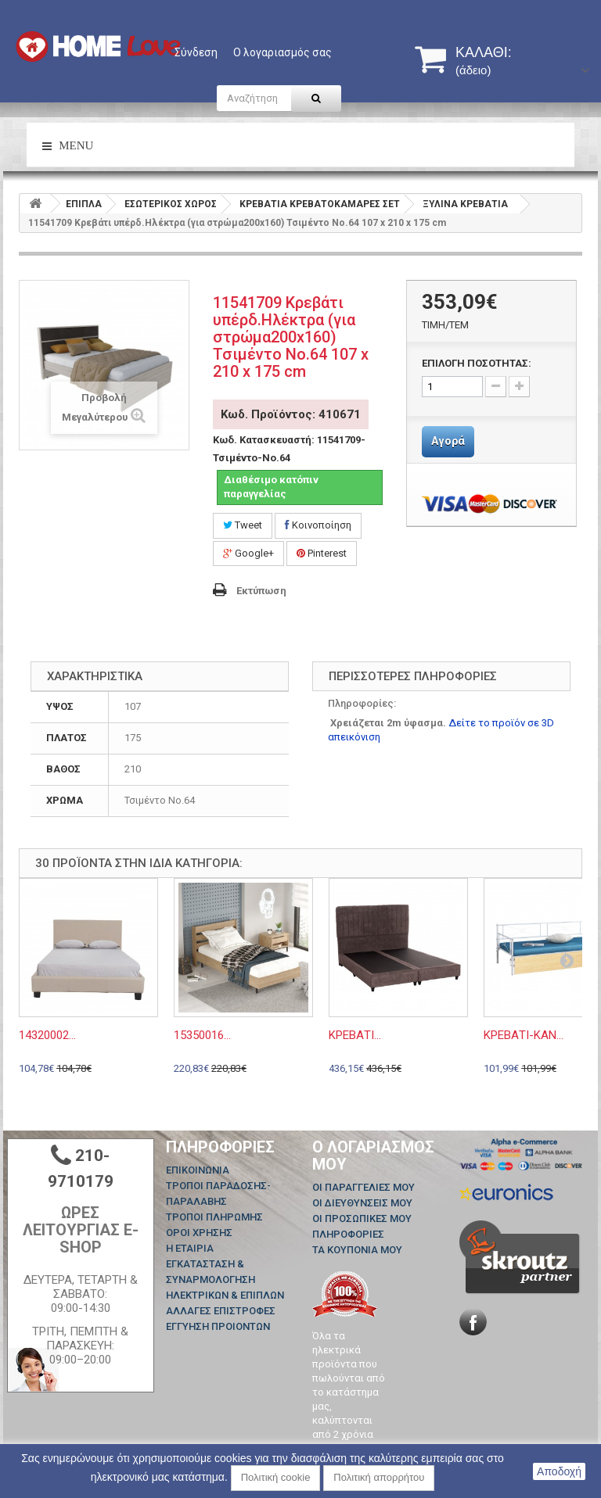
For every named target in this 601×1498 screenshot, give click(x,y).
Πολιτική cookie (276, 1477)
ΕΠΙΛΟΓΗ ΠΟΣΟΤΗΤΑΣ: (476, 363)
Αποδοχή (559, 1471)
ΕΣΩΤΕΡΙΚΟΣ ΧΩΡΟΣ (170, 204)
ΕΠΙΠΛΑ (84, 204)
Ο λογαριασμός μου (373, 1156)
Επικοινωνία (197, 1170)
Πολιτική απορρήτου (378, 1477)
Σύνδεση (196, 52)
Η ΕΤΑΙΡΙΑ (190, 1248)
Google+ (248, 553)
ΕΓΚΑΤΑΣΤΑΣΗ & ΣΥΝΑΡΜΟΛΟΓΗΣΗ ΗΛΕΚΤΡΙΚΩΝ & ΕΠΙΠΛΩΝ (225, 1279)
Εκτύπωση (261, 591)
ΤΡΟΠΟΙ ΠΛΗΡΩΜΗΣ (214, 1217)
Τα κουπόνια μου (357, 1250)
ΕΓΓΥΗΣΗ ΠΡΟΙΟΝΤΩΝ (218, 1326)
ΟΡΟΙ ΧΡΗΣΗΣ (199, 1232)
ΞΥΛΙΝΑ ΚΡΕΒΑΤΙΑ (465, 204)
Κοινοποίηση (318, 525)
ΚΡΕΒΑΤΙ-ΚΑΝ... (523, 1035)
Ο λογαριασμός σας (282, 52)
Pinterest (322, 553)
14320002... (47, 1035)
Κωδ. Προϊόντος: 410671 (291, 414)
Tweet (242, 525)
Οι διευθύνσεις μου (362, 1203)
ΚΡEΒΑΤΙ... (355, 1035)
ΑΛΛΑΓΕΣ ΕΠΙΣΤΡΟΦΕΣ (220, 1311)
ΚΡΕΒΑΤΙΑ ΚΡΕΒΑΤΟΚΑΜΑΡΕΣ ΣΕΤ (319, 204)
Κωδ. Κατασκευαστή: (264, 440)
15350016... (202, 1035)
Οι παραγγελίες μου (363, 1187)
